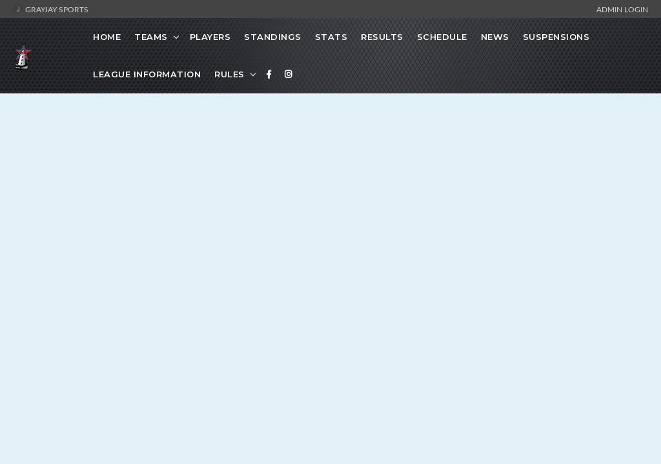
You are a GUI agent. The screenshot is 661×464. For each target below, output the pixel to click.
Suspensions (556, 37)
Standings (272, 37)
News (495, 37)
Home (107, 37)
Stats (331, 37)
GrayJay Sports (50, 9)
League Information (147, 74)
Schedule (442, 37)
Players (210, 37)
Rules (229, 74)
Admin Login (622, 9)
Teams (151, 37)
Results (382, 37)
